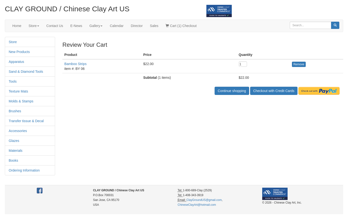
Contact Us (54, 26)
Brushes (15, 111)
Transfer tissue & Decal (26, 121)
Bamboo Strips (75, 64)
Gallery (95, 26)
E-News (76, 26)
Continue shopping (232, 91)
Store (34, 26)
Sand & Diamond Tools (26, 71)
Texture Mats (18, 91)
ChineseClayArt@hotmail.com (197, 204)
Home (16, 26)
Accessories (18, 131)
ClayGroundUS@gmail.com (204, 200)
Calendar (116, 26)
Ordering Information (24, 170)
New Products (19, 52)
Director (137, 26)
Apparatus (16, 62)
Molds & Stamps (21, 101)
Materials (15, 151)
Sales (154, 26)
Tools (13, 81)
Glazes (14, 141)
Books (13, 160)
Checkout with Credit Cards (273, 91)
